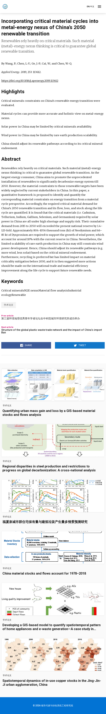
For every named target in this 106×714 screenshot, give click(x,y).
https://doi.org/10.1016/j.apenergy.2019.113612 (29, 80)
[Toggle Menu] (99, 6)
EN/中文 (90, 6)
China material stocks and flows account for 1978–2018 (44, 573)
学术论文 (8, 305)
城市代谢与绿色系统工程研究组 (57, 705)
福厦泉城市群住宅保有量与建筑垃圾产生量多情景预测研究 (45, 522)
